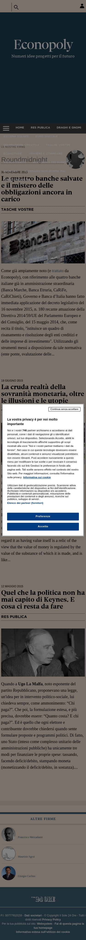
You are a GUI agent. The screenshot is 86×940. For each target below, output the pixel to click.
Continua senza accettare (64, 409)
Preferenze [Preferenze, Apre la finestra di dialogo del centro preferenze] (43, 516)
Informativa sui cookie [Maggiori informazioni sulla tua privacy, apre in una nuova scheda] (37, 477)
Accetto (43, 526)
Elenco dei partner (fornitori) (25, 503)
